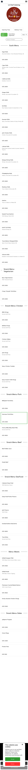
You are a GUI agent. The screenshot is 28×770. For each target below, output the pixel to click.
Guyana (5, 742)
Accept (12, 759)
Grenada (5, 739)
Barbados (6, 729)
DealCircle (6, 732)
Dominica (5, 734)
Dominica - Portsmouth (9, 737)
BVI (4, 726)
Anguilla (5, 721)
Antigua (5, 724)
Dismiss (12, 764)
